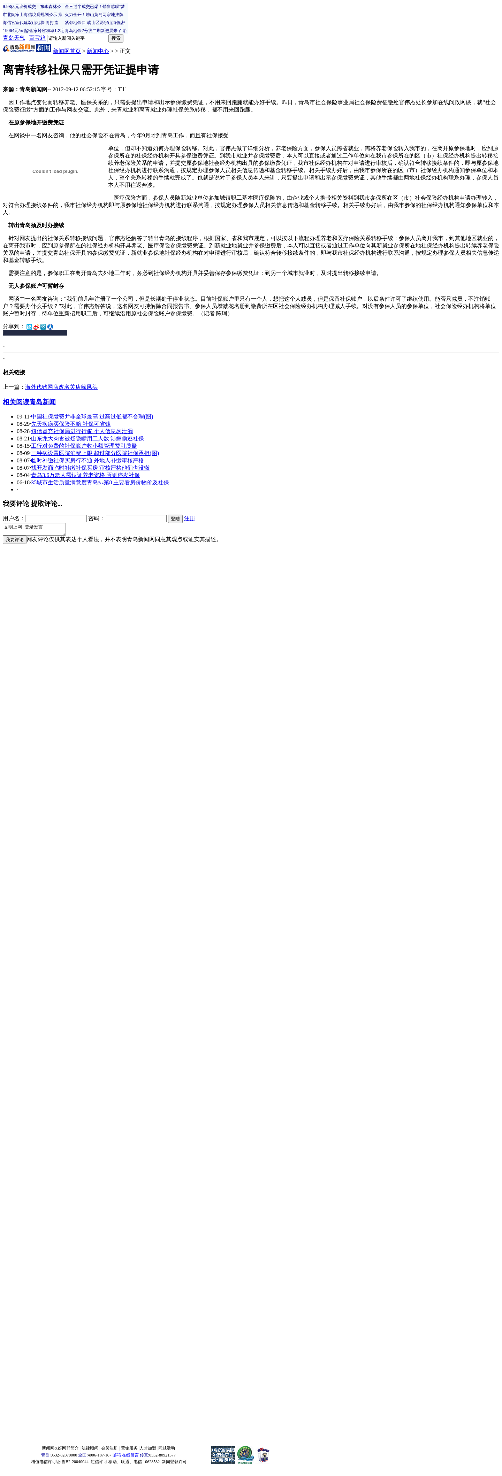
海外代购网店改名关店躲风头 (61, 387)
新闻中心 (98, 51)
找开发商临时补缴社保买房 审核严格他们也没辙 (90, 468)
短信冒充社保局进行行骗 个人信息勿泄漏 (82, 431)
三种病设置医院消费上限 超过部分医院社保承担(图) (95, 453)
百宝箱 (37, 38)
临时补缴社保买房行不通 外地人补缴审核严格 (87, 460)
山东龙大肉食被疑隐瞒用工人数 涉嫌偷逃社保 (87, 438)
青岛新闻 (42, 402)
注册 (189, 518)
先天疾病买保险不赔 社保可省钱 (71, 424)
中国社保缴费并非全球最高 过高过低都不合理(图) (92, 417)
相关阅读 (16, 402)
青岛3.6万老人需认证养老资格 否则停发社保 (85, 475)
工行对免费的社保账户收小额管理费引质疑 (84, 446)
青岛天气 (14, 38)
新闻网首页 (67, 51)
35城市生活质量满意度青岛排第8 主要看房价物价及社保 (100, 482)
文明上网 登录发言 (38, 530)
